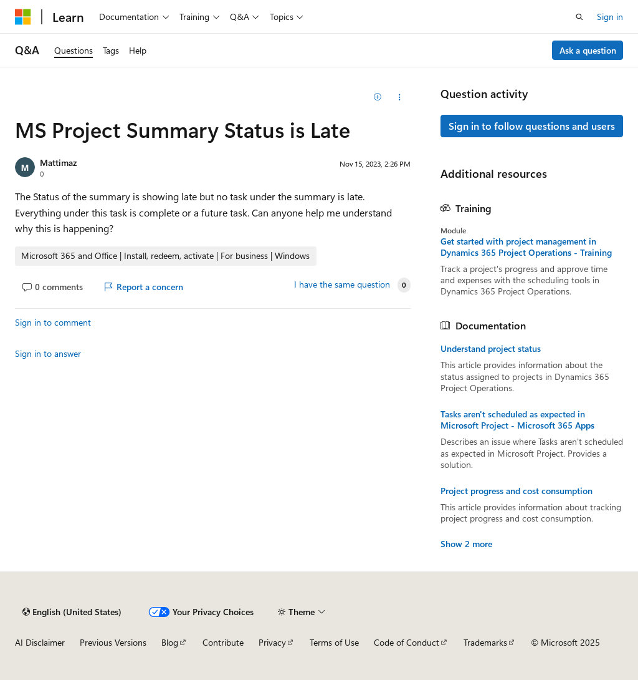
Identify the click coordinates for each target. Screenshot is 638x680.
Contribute (223, 642)
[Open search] (579, 17)
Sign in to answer (48, 353)
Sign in (610, 16)
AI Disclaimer (40, 642)
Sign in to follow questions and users (532, 125)
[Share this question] (399, 97)
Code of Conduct (406, 642)
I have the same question (342, 284)
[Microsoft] (23, 17)
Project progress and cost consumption (516, 491)
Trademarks (485, 642)
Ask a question (587, 50)
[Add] (377, 97)
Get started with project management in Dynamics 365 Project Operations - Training (526, 247)
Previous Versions (113, 642)
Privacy (272, 642)
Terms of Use (334, 642)
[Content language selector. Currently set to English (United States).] (72, 612)
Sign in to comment (53, 322)
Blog (169, 642)
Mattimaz (58, 162)
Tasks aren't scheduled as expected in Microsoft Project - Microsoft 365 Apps (517, 420)
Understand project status (490, 348)
